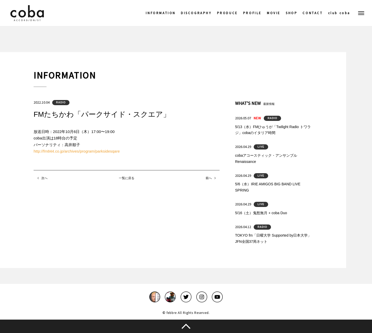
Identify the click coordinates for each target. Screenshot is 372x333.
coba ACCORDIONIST (27, 13)
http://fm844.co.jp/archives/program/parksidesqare (77, 151)
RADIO (61, 102)
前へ (209, 178)
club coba (339, 13)
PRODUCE (227, 13)
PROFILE (252, 13)
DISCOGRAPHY (196, 13)
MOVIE (274, 13)
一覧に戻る (126, 178)
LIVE (261, 146)
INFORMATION (161, 13)
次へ (44, 178)
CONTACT (313, 13)
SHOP (291, 13)
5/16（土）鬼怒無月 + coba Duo (261, 213)
